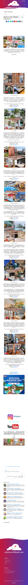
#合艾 (7, 466)
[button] (6, 21)
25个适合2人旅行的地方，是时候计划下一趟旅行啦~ (14, 492)
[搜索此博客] (14, 14)
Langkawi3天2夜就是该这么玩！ (12, 500)
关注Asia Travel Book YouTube (14, 429)
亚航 (5, 563)
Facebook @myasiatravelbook (10, 571)
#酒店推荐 (10, 466)
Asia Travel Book (12, 580)
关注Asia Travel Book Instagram (14, 421)
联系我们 (6, 562)
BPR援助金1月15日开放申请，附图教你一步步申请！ (14, 512)
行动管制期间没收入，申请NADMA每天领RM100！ (14, 496)
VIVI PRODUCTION (21, 580)
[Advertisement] (14, 29)
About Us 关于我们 (8, 561)
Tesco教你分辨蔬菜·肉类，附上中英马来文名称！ (14, 508)
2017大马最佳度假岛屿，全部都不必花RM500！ (14, 488)
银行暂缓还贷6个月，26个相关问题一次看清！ (14, 504)
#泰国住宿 (15, 466)
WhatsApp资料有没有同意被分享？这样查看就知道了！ (15, 516)
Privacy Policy (7, 559)
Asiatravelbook (7, 569)
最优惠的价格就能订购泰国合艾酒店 (14, 373)
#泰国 (13, 466)
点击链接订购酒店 (14, 179)
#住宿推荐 (18, 466)
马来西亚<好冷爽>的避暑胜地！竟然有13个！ (13, 484)
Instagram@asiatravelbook (9, 572)
